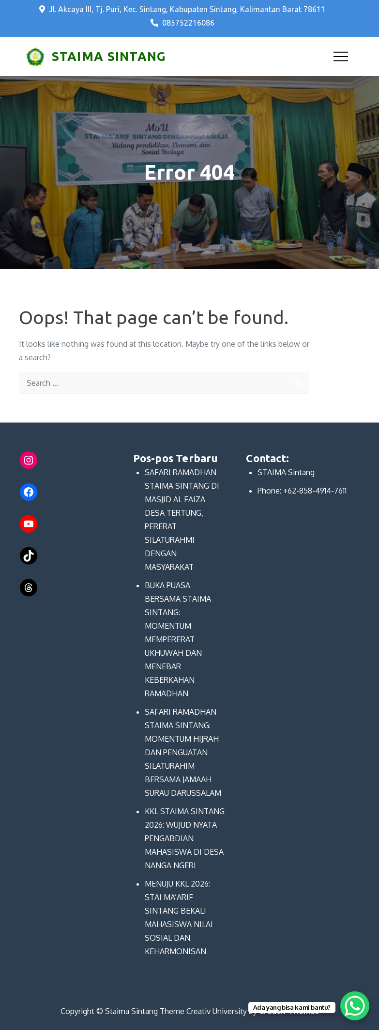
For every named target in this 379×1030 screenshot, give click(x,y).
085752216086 (182, 22)
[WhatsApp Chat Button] (354, 1005)
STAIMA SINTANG (109, 56)
